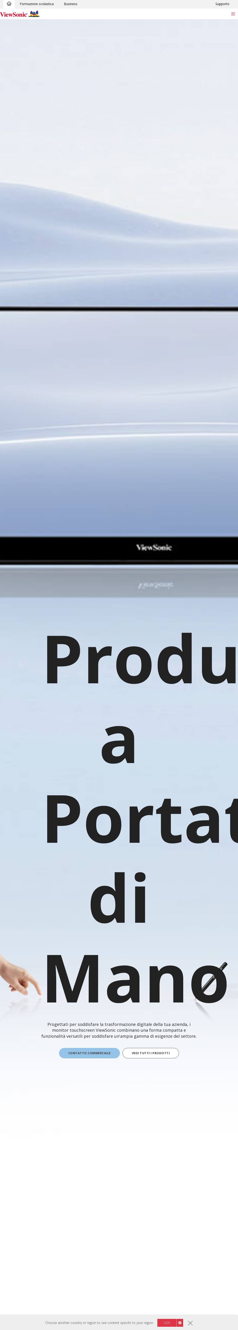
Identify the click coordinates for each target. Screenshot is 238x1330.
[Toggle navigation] (233, 13)
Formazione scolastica (37, 4)
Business (70, 4)
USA (167, 1322)
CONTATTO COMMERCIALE (89, 1053)
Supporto (222, 4)
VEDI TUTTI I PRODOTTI (151, 1053)
